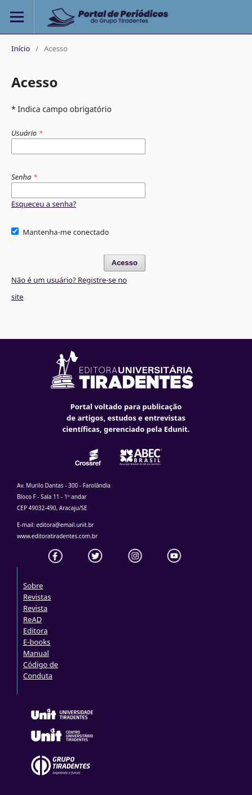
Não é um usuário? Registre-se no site (69, 288)
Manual (36, 653)
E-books (36, 642)
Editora (35, 631)
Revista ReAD (35, 613)
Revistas (37, 597)
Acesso (125, 262)
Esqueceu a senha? (43, 204)
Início (20, 48)
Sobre (33, 585)
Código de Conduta (40, 670)
